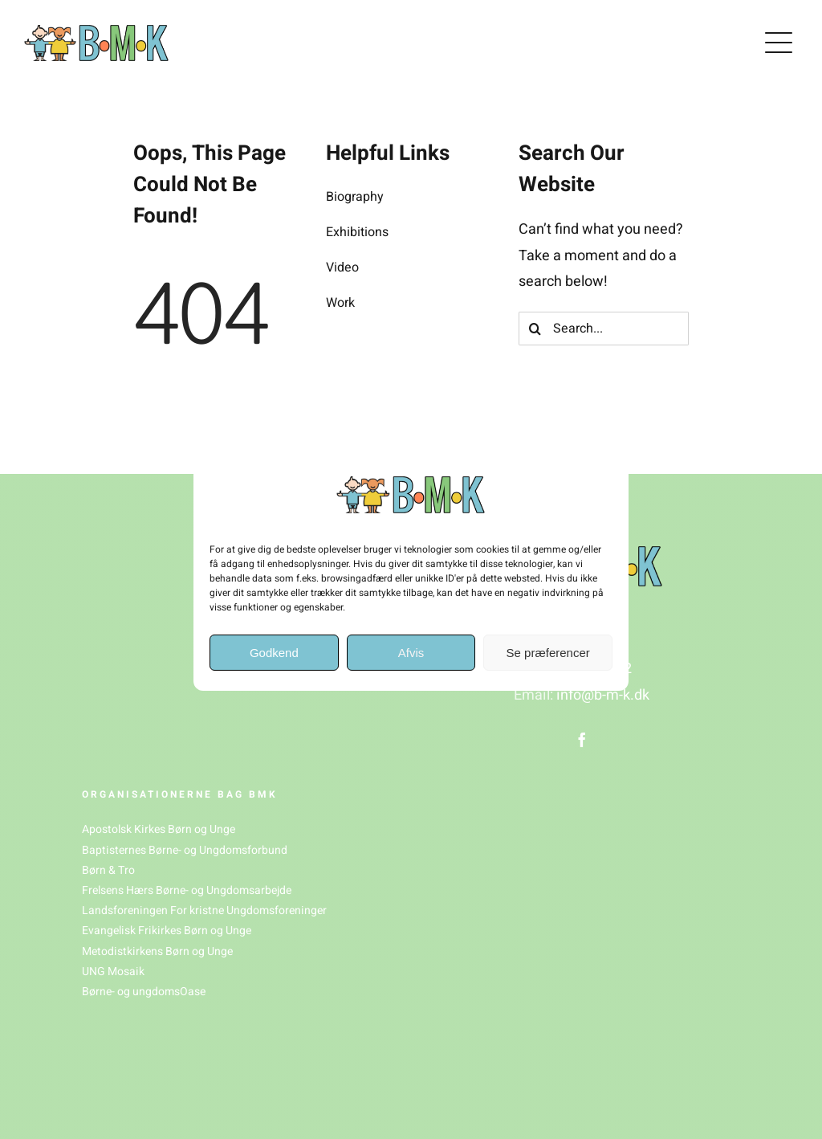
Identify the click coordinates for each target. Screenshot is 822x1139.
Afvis (411, 652)
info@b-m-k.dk (602, 695)
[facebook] (582, 740)
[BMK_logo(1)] (96, 32)
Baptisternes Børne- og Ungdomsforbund (184, 850)
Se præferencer (548, 652)
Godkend (274, 652)
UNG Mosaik (113, 971)
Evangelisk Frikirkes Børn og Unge (166, 930)
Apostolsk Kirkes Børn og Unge (158, 829)
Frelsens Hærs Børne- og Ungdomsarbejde (186, 890)
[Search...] (604, 328)
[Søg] (535, 328)
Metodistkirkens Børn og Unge (157, 951)
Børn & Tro (108, 870)
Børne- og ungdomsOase (144, 991)
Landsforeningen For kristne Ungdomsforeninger (204, 910)
